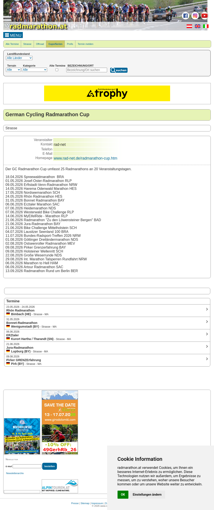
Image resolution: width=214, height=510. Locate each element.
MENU (13, 35)
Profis (70, 44)
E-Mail (9, 466)
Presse (75, 503)
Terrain (11, 65)
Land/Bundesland (18, 54)
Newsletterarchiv (15, 473)
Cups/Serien (55, 44)
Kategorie (29, 65)
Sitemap (85, 503)
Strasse (27, 44)
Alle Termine (12, 44)
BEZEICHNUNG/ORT (81, 65)
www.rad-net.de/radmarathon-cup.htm (85, 158)
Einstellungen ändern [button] (147, 494)
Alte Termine (57, 65)
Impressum (97, 503)
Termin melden (85, 44)
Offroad (40, 44)
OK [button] (123, 494)
